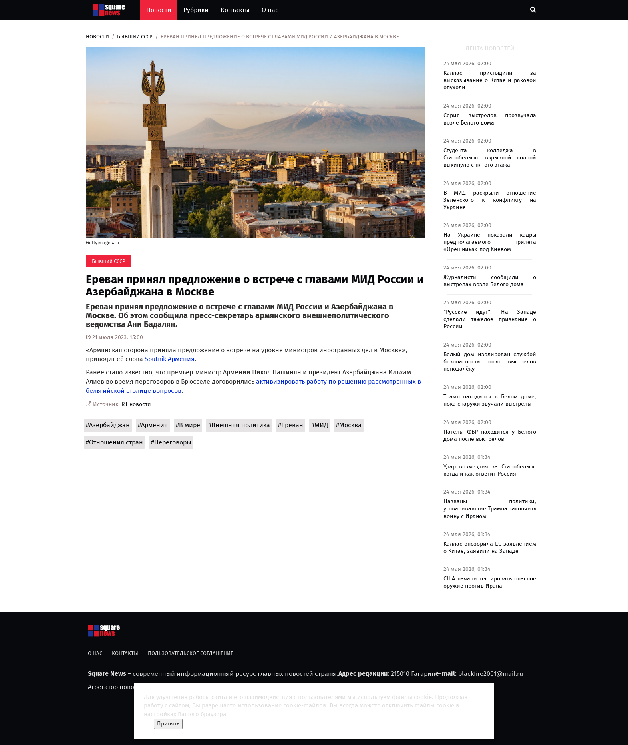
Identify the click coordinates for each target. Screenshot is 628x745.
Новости (158, 10)
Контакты (235, 10)
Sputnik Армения (170, 359)
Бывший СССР (135, 37)
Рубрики (196, 10)
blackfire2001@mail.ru (490, 673)
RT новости (136, 404)
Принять (168, 723)
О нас (270, 10)
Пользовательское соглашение (190, 653)
